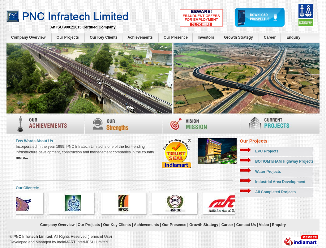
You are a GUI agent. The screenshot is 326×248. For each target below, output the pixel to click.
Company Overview (28, 37)
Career (270, 37)
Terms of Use (100, 236)
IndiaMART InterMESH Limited (82, 242)
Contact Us (246, 225)
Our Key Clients (104, 37)
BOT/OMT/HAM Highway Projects (284, 161)
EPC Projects (266, 151)
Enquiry (293, 37)
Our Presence (176, 37)
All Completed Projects (275, 192)
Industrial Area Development (280, 182)
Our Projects (68, 37)
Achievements (139, 37)
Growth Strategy (238, 37)
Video (263, 225)
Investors (206, 37)
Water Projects (268, 171)
